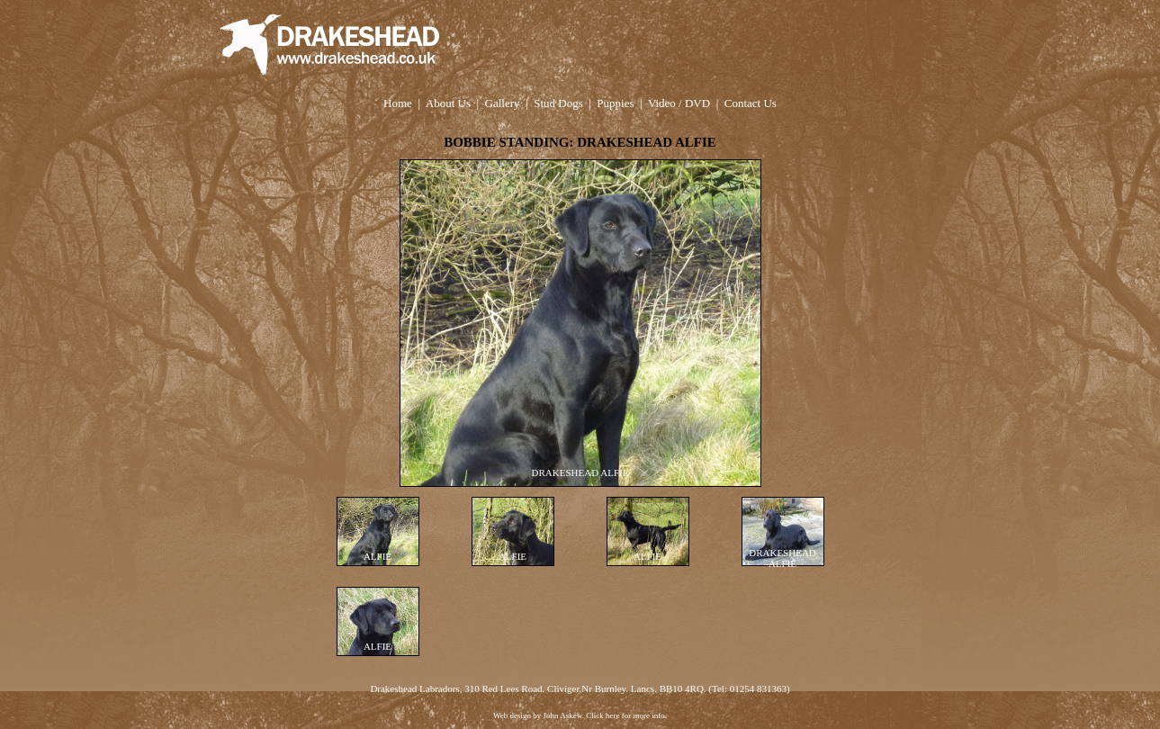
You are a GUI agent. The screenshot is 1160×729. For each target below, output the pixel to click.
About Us (448, 103)
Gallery (502, 103)
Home (397, 103)
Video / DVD (679, 103)
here (613, 715)
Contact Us (750, 103)
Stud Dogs (558, 103)
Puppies (615, 103)
